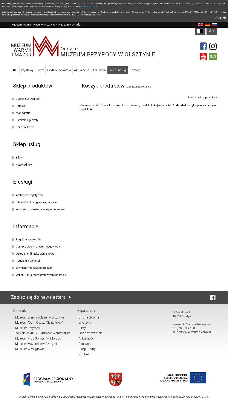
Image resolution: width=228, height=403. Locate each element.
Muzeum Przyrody (27, 328)
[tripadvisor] (213, 56)
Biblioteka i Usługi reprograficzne (36, 202)
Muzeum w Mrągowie (29, 349)
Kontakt (135, 70)
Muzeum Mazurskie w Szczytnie (36, 344)
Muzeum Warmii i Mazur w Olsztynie (33, 24)
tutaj (99, 15)
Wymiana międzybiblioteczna (34, 267)
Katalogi (21, 105)
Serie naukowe (25, 127)
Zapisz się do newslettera (42, 297)
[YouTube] (203, 56)
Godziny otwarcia (59, 70)
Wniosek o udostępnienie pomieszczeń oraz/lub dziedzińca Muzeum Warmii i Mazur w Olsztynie (43, 210)
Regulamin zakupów (28, 239)
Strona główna (89, 317)
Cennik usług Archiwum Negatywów (38, 246)
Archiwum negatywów (29, 195)
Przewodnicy (24, 164)
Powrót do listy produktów (202, 97)
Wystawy (27, 70)
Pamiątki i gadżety (27, 120)
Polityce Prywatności (90, 6)
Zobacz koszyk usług (139, 86)
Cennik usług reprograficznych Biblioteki (41, 274)
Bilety (40, 70)
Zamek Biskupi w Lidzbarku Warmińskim (42, 333)
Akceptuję (220, 17)
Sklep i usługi (118, 70)
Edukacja (99, 70)
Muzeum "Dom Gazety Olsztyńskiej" (39, 322)
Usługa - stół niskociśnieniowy (35, 253)
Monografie (23, 113)
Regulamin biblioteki (28, 260)
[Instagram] (213, 46)
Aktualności (82, 70)
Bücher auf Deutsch (28, 98)
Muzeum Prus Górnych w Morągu (38, 338)
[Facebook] (203, 46)
